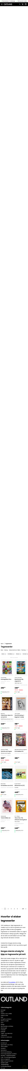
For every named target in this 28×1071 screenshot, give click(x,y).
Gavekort (3, 1048)
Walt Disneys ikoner (5, 719)
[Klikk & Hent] (25, 4)
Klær (2, 1017)
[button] (7, 676)
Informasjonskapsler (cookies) (9, 1054)
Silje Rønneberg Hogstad (21, 749)
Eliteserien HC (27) (20, 785)
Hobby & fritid (4, 1015)
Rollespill (3, 1031)
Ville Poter (17, 683)
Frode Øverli (18, 783)
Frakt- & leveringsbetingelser (8, 1057)
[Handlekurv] (22, 4)
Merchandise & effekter (7, 1026)
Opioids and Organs (6, 751)
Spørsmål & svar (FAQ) (7, 1045)
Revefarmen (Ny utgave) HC (19, 680)
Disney (6, 650)
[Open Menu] (2, 4)
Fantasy (23, 650)
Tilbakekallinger (5, 1064)
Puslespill (3, 1030)
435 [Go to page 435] (23, 909)
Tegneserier (4, 1035)
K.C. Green (17, 816)
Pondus (16, 787)
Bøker (2, 1012)
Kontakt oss (4, 1043)
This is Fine (17, 821)
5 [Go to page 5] (17, 909)
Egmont (3, 713)
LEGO (2, 1022)
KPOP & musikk (5, 1021)
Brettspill (3, 1010)
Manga (2, 1024)
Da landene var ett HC (7, 785)
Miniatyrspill (4, 1028)
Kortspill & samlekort (6, 1019)
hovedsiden (12, 982)
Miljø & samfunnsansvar (7, 1061)
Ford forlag (3, 677)
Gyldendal (3, 816)
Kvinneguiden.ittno (6, 679)
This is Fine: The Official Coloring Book (21, 818)
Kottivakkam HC (19, 751)
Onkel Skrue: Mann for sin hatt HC (7, 716)
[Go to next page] (25, 908)
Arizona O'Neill (4, 749)
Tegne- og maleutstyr (6, 1033)
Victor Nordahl (18, 677)
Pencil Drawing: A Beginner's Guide (19, 716)
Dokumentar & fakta (14, 650)
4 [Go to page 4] (14, 909)
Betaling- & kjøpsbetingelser (8, 1055)
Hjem (2, 643)
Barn (2, 650)
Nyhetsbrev (4, 1050)
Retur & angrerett (5, 1059)
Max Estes (3, 783)
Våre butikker (4, 1046)
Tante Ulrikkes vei (5, 818)
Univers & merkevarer (6, 1037)
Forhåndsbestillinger (6, 1066)
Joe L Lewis (17, 713)
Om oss (3, 1068)
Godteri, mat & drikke (6, 1013)
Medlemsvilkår (4, 1063)
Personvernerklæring (6, 1052)
